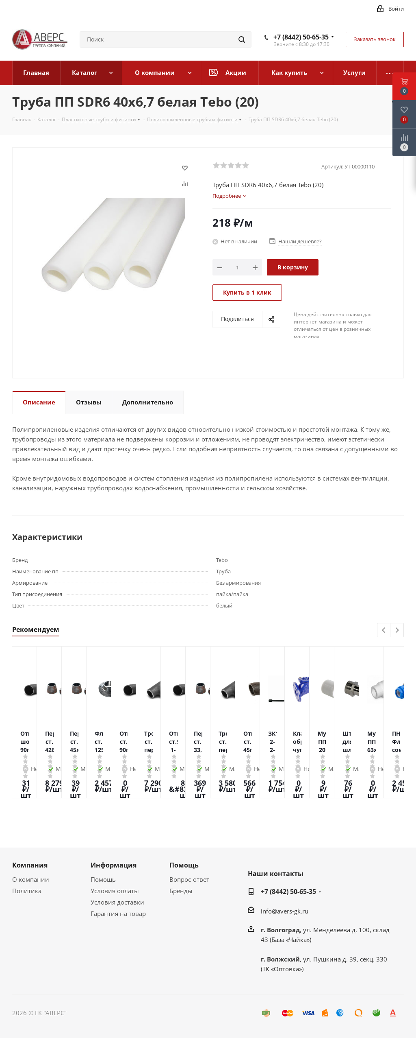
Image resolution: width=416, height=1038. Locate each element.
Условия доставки (117, 902)
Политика (26, 891)
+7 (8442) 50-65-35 (301, 37)
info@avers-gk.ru (284, 911)
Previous (384, 630)
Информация (113, 865)
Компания (30, 865)
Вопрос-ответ (189, 879)
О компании (30, 879)
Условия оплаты (115, 891)
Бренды (181, 891)
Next (397, 630)
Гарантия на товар (118, 913)
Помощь (103, 879)
